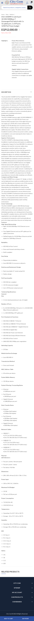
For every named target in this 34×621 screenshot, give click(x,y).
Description (6, 92)
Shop (7, 14)
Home (2, 14)
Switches (12, 14)
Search (30, 7)
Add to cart (8, 618)
